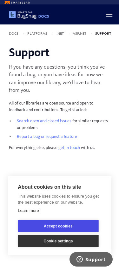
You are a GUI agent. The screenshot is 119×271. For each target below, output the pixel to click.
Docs (14, 33)
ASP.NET (80, 33)
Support (103, 33)
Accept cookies (58, 226)
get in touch (69, 148)
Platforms (38, 33)
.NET (60, 33)
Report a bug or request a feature (47, 136)
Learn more (28, 210)
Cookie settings (58, 241)
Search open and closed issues (44, 121)
